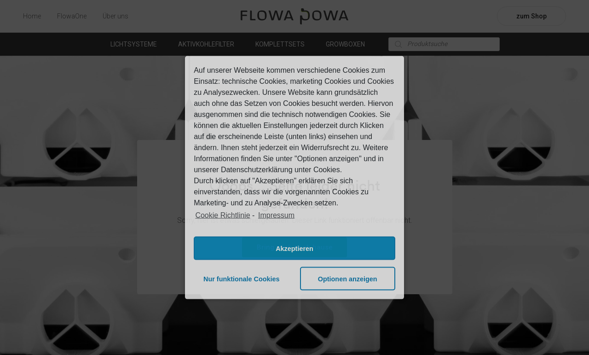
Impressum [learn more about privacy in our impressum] (276, 215)
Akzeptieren (294, 248)
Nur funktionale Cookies (241, 278)
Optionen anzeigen (347, 278)
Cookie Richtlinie (222, 215)
